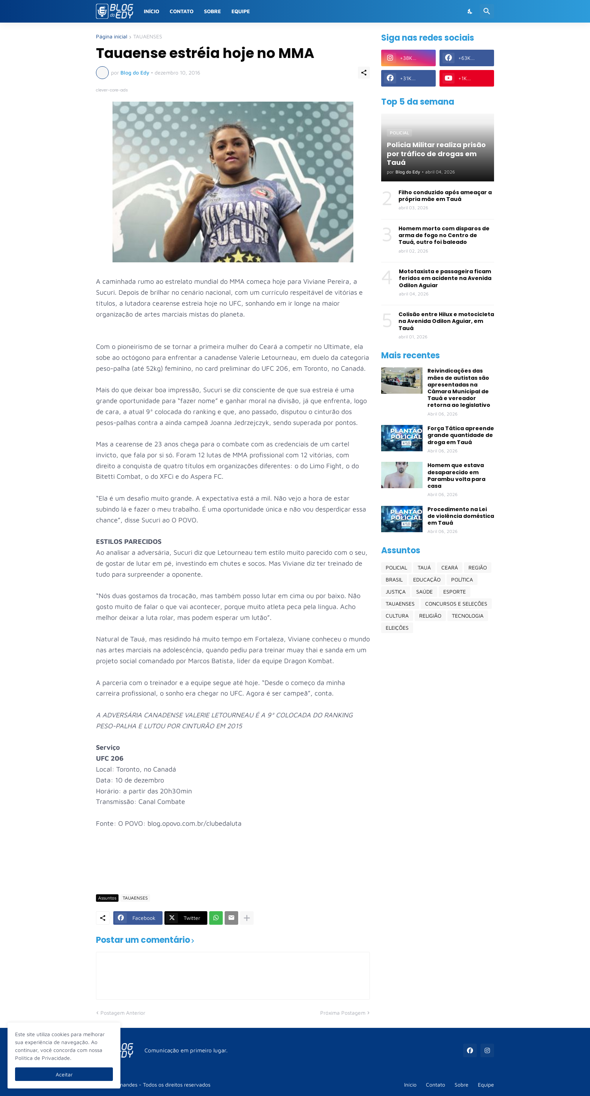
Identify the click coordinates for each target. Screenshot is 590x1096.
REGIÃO (477, 567)
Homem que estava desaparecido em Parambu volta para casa (456, 475)
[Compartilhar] (364, 73)
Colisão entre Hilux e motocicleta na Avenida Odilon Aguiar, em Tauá (446, 321)
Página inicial (111, 37)
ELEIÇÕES (397, 627)
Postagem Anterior (122, 1012)
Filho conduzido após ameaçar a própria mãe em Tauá (445, 195)
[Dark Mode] (470, 11)
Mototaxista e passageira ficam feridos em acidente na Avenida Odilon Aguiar (445, 278)
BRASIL (394, 579)
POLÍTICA (462, 579)
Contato (181, 11)
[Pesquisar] (487, 11)
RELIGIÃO (430, 615)
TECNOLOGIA (468, 615)
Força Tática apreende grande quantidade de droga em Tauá (460, 435)
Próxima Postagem (342, 1012)
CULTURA (397, 615)
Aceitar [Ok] (64, 1074)
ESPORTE (454, 591)
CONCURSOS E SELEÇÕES (456, 603)
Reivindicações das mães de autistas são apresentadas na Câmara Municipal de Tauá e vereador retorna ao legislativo (458, 387)
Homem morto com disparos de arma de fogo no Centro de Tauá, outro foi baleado (444, 235)
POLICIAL (396, 567)
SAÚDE (424, 591)
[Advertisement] (233, 866)
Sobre (212, 11)
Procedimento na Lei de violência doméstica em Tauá (460, 516)
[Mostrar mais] (247, 918)
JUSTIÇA (396, 591)
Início (151, 11)
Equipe (240, 11)
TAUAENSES (147, 37)
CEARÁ (449, 567)
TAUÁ (424, 567)
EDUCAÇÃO (427, 579)
